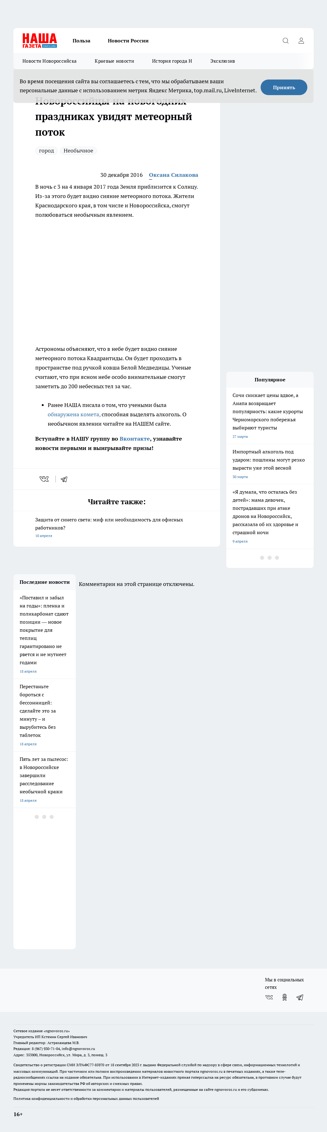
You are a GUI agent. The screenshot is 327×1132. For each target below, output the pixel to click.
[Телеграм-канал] (300, 997)
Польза (81, 40)
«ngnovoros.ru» (57, 1030)
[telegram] (66, 479)
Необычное (78, 150)
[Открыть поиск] (285, 40)
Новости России (128, 40)
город (46, 150)
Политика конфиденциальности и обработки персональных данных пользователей (86, 1098)
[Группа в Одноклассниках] (284, 997)
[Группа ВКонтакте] (269, 997)
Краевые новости (114, 61)
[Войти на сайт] (301, 40)
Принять (284, 87)
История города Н (172, 61)
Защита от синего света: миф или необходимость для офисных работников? (116, 528)
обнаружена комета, (74, 414)
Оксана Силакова (173, 174)
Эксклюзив (222, 61)
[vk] (44, 479)
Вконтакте (134, 438)
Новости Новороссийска (49, 61)
